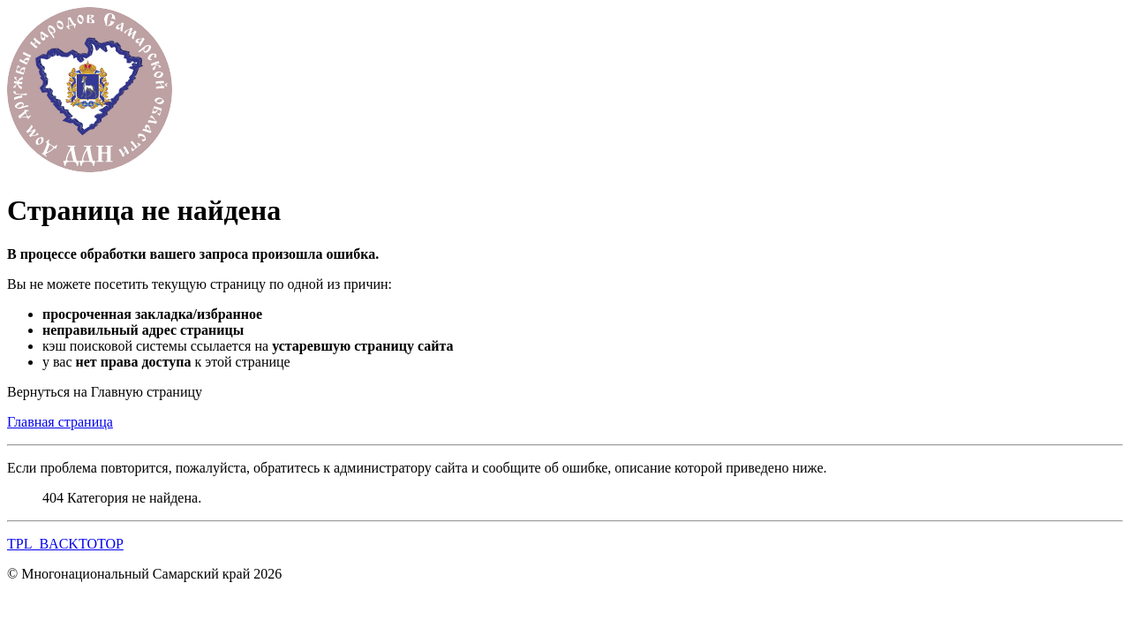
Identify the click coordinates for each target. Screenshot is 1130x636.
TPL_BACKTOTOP (65, 543)
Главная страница (60, 421)
